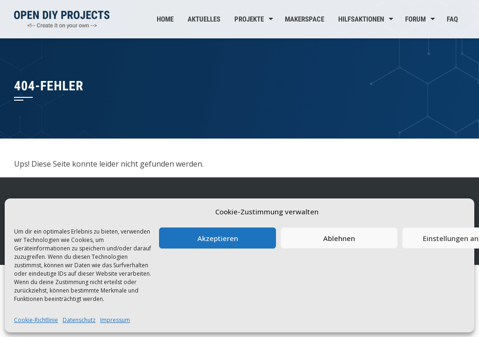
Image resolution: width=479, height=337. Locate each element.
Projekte (249, 19)
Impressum (115, 320)
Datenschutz (79, 320)
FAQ (452, 19)
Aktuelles (204, 19)
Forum (415, 19)
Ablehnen (339, 238)
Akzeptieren (217, 238)
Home (165, 19)
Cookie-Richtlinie (36, 320)
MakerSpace (304, 19)
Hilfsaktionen (361, 19)
